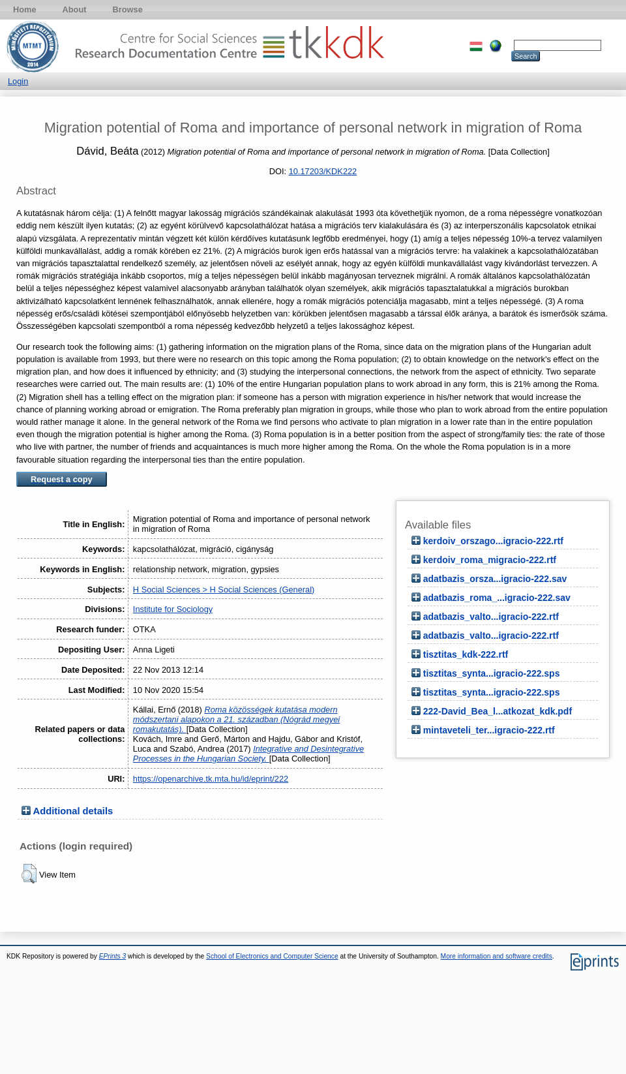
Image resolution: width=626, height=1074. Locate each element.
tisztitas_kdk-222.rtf (465, 654)
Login (18, 81)
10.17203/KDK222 (323, 171)
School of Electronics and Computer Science (272, 956)
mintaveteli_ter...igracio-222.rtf (489, 730)
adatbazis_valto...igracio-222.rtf (491, 616)
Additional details (73, 811)
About (75, 9)
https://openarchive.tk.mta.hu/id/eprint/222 (210, 779)
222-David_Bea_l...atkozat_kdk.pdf (497, 711)
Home (25, 9)
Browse (128, 9)
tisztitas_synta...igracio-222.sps (491, 673)
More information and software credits (496, 956)
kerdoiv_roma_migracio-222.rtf (489, 560)
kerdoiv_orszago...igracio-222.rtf (493, 541)
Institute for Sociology (173, 609)
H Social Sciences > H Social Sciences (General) (223, 589)
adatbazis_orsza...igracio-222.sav (495, 579)
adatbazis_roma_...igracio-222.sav (497, 597)
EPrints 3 (113, 956)
